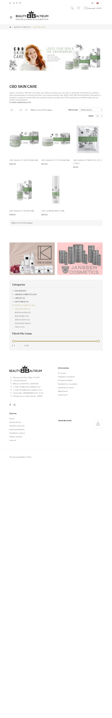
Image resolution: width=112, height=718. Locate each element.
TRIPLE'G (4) (20, 382)
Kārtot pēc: (73, 110)
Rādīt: (91, 116)
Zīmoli (11, 474)
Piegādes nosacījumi (66, 432)
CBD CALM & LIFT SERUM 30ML (21, 266)
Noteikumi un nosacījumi (67, 439)
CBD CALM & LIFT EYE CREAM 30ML (57, 163)
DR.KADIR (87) (20, 346)
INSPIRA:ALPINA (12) (23, 368)
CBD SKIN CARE (39, 27)
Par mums (62, 428)
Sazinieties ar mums (66, 443)
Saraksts (26, 110)
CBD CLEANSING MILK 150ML (55, 266)
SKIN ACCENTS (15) (22, 375)
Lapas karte (63, 450)
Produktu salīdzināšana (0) (20, 102)
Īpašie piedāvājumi (16, 485)
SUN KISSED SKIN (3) (23, 379)
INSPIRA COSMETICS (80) (25, 361)
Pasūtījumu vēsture (17, 488)
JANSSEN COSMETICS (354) (26, 350)
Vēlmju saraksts (15, 492)
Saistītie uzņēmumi (16, 481)
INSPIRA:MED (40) (22, 371)
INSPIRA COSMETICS (22, 27)
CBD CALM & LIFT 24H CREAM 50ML (23, 163)
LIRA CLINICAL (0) (22, 357)
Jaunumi (12, 496)
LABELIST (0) (20, 353)
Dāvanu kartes (15, 478)
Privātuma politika (65, 436)
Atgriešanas (63, 447)
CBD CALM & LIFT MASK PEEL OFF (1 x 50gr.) (24, 214)
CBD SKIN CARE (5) (22, 364)
